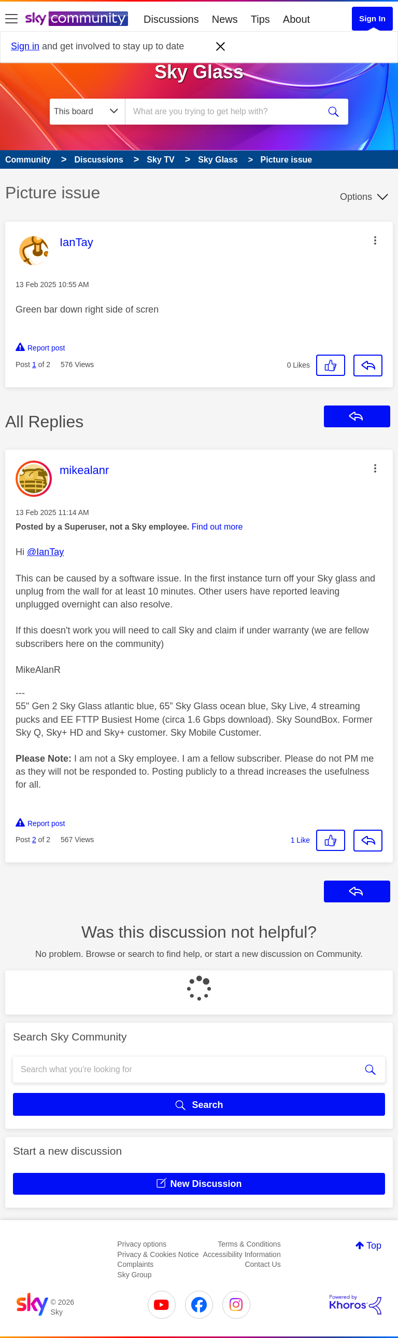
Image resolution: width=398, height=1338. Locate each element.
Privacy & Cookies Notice (157, 1254)
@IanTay (45, 552)
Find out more (217, 526)
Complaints (135, 1264)
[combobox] (225, 112)
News (225, 19)
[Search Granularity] (87, 112)
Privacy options (141, 1244)
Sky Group (134, 1275)
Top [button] (373, 1245)
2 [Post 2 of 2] (34, 839)
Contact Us (262, 1264)
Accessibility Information (242, 1254)
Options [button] (356, 197)
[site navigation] (11, 19)
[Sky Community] (76, 18)
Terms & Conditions (249, 1244)
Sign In (372, 18)
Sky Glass (199, 72)
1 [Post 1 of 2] (34, 364)
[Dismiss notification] (220, 46)
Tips (260, 19)
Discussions (171, 19)
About (296, 19)
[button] (375, 240)
